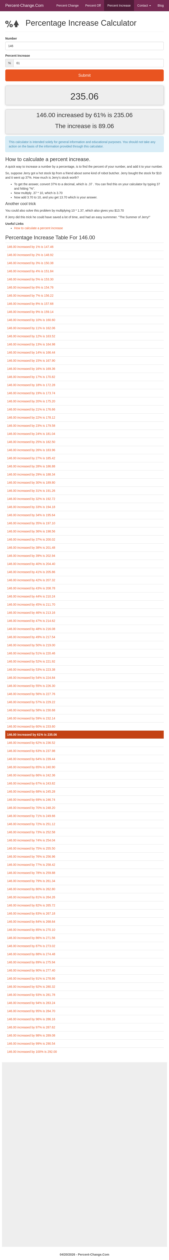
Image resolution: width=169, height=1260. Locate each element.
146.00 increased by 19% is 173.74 (31, 393)
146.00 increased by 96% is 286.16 (31, 1019)
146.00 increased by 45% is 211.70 (31, 604)
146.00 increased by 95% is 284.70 (31, 1011)
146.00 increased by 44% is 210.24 (31, 596)
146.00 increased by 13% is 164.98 (31, 344)
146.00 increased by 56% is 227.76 (31, 694)
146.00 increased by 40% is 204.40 (31, 564)
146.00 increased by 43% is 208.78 (31, 588)
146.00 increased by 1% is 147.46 (30, 247)
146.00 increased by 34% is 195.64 (31, 515)
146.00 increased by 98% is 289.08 (31, 1035)
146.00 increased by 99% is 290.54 (31, 1043)
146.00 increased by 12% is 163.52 (31, 336)
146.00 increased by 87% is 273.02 (31, 946)
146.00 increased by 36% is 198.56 (31, 531)
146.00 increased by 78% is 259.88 (31, 873)
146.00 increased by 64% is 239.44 (31, 759)
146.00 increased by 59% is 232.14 (31, 718)
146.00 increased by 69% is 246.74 (31, 799)
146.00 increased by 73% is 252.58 (31, 832)
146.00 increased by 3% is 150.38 (30, 263)
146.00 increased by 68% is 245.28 (31, 791)
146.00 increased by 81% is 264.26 (31, 897)
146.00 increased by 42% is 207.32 (31, 580)
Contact (144, 5)
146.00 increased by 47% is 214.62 (31, 621)
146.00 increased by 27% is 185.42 (31, 458)
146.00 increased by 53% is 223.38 (31, 669)
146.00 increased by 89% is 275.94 (31, 962)
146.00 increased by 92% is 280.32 (31, 986)
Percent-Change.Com (24, 5)
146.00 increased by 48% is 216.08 (31, 629)
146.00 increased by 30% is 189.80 (31, 482)
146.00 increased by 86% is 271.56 (31, 938)
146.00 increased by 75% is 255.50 (31, 848)
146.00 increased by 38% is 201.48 (31, 547)
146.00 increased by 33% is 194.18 (31, 507)
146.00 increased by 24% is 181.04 (31, 434)
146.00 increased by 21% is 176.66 (31, 409)
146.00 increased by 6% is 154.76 (30, 287)
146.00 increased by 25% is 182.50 (31, 442)
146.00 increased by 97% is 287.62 (31, 1027)
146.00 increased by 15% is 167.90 (31, 360)
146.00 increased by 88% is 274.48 (31, 954)
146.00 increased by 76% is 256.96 (31, 856)
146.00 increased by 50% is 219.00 (31, 645)
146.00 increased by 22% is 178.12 (31, 417)
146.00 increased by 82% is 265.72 (31, 905)
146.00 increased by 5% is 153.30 (30, 279)
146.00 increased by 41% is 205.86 (31, 572)
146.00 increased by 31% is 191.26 (31, 490)
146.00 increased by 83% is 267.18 (31, 913)
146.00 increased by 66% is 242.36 (31, 775)
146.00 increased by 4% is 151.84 (30, 271)
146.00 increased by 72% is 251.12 (31, 824)
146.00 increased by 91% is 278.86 (31, 978)
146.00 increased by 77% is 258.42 (31, 864)
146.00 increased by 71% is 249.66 (31, 816)
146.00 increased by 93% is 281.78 (31, 995)
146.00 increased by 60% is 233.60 (31, 726)
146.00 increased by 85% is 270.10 (31, 929)
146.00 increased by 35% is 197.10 (31, 523)
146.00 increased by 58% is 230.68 (31, 710)
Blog (161, 5)
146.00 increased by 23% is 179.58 (31, 425)
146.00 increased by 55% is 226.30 (31, 686)
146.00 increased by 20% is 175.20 (31, 401)
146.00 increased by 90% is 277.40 (31, 970)
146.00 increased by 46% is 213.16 (31, 612)
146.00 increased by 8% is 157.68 (30, 303)
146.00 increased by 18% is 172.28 (31, 385)
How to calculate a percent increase (38, 228)
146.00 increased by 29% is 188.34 (31, 474)
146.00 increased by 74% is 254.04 (31, 840)
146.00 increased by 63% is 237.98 (31, 751)
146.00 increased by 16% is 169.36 (31, 368)
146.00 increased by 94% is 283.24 (31, 1003)
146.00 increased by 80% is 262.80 (31, 889)
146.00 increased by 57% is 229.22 (31, 702)
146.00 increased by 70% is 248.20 (31, 808)
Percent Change (67, 5)
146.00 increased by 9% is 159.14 (30, 312)
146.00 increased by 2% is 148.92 (30, 255)
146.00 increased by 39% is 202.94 (31, 555)
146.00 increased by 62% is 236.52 (31, 742)
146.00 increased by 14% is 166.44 (31, 352)
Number (11, 38)
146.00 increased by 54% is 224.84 (31, 677)
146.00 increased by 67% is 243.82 (31, 783)
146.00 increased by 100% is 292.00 (32, 1051)
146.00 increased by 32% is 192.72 (31, 499)
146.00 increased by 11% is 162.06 (31, 328)
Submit (84, 75)
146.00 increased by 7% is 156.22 (30, 295)
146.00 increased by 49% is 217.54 (31, 637)
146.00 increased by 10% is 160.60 (31, 320)
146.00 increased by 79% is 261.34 (31, 881)
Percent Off (93, 5)
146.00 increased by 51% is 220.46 (31, 653)
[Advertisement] (84, 1093)
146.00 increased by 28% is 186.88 (31, 466)
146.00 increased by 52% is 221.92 (31, 661)
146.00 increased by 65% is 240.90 (31, 767)
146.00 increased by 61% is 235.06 (32, 734)
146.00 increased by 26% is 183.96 (31, 450)
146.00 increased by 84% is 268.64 (31, 921)
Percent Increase (119, 5)
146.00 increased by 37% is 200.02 (31, 539)
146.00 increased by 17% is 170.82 (31, 377)
